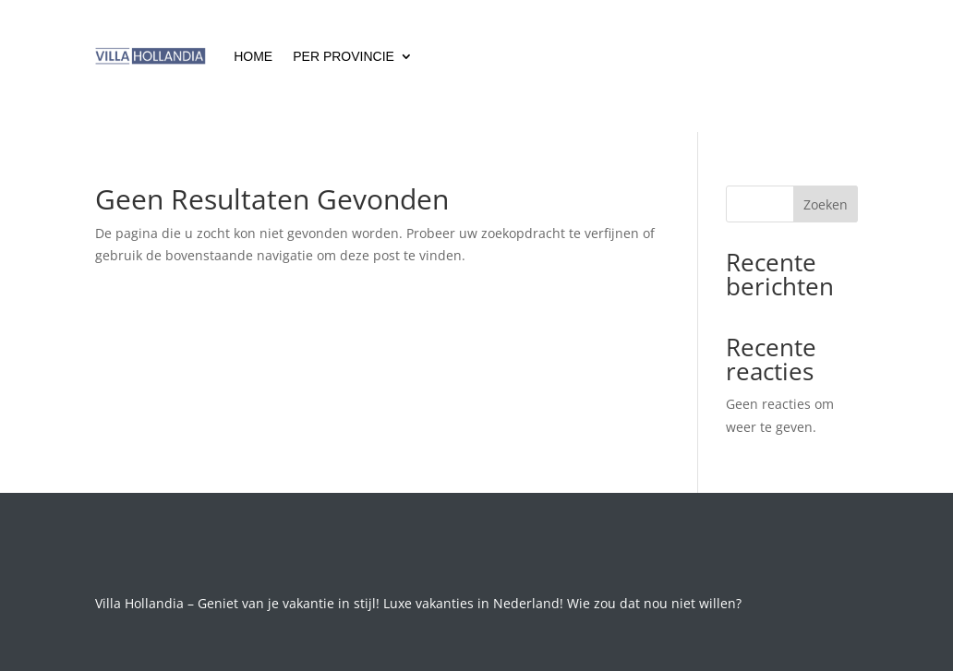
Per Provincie (343, 56)
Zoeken (825, 204)
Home (253, 56)
